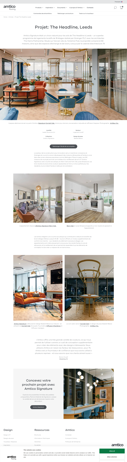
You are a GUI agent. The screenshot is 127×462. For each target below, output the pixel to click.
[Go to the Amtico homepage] (9, 7)
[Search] (115, 7)
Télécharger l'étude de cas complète (63, 146)
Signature (41, 123)
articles (11, 17)
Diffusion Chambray (53, 326)
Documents (62, 8)
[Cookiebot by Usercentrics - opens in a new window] (11, 458)
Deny (112, 450)
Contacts (90, 8)
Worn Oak (70, 226)
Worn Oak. (52, 226)
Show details (94, 458)
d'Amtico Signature (42, 226)
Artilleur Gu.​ (114, 123)
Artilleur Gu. (94, 326)
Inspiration (50, 8)
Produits (39, 8)
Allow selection (112, 444)
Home (5, 17)
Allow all (112, 438)
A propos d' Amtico (76, 8)
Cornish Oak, (50, 123)
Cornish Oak (26, 326)
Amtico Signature (20, 324)
